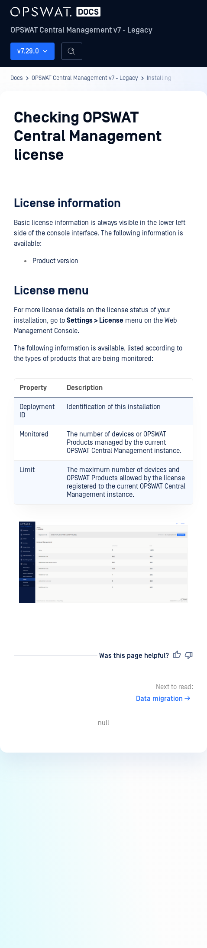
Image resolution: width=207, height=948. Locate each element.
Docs (16, 78)
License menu (51, 290)
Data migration (164, 699)
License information (67, 203)
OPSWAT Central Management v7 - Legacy (81, 30)
